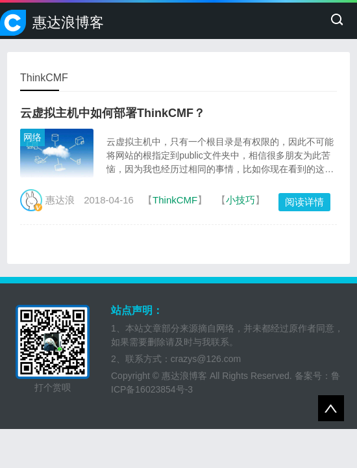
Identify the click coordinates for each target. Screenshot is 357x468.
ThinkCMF (175, 199)
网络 (32, 137)
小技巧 (240, 199)
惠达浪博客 (68, 22)
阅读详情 (304, 201)
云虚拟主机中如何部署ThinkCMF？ (112, 113)
